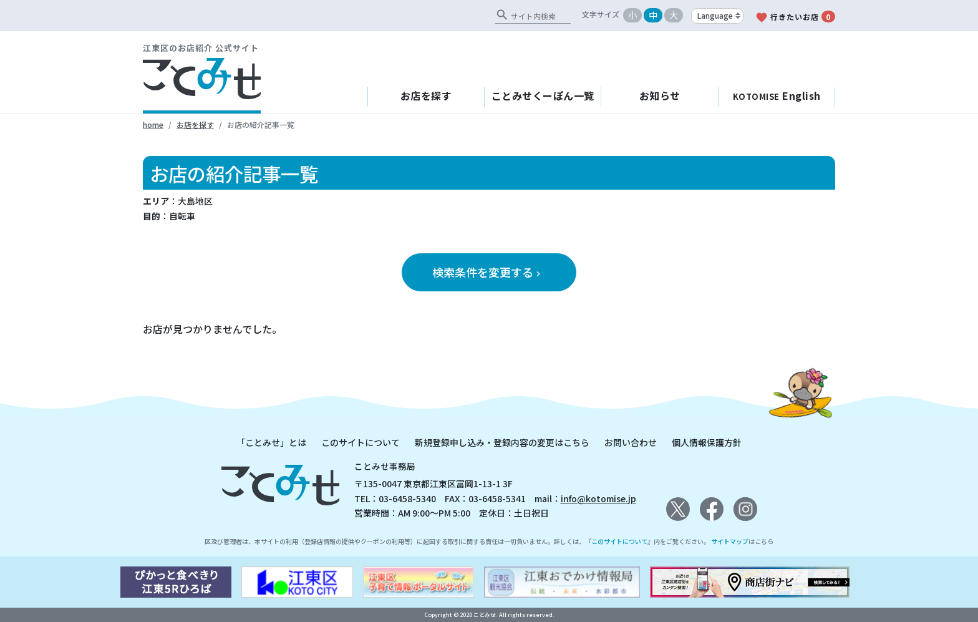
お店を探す (426, 95)
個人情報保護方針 (707, 442)
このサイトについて (360, 442)
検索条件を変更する (487, 272)
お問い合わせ (630, 442)
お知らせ (659, 95)
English (777, 95)
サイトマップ (729, 541)
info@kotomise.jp (598, 498)
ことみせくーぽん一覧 (542, 95)
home (153, 124)
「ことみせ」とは (271, 442)
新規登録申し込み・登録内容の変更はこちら (502, 442)
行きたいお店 (795, 17)
